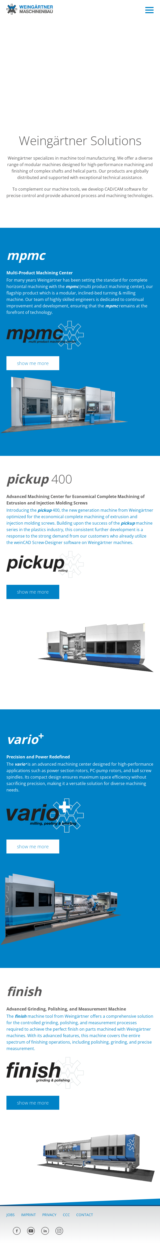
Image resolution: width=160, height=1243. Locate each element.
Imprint (28, 1214)
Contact (84, 1214)
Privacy (49, 1214)
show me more (33, 363)
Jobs (10, 1214)
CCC (66, 1214)
